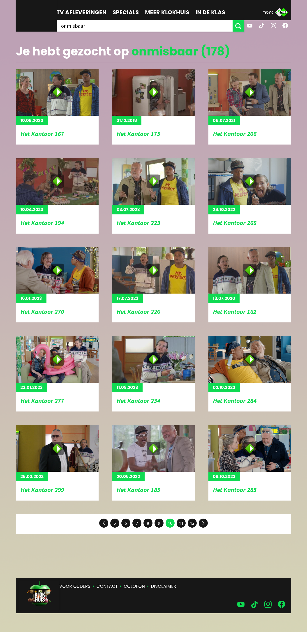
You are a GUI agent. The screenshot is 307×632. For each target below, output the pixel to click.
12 (192, 523)
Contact (107, 586)
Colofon (134, 586)
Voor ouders (74, 586)
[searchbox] (145, 26)
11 (181, 523)
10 (170, 523)
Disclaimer (163, 586)
